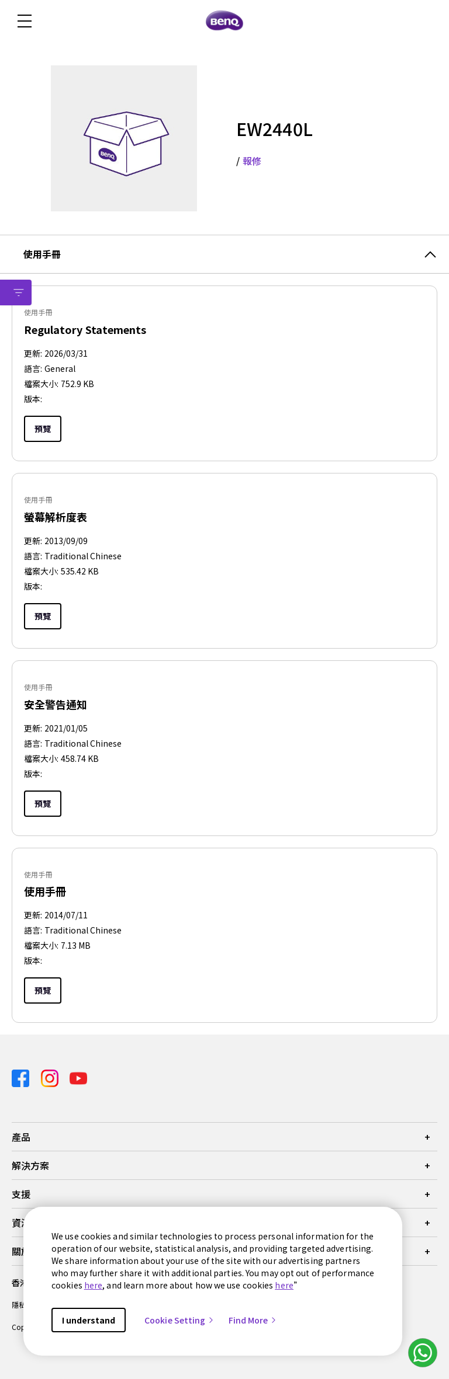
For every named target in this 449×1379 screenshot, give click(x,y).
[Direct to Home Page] (224, 21)
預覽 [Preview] (42, 428)
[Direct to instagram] (51, 1077)
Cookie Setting (179, 1320)
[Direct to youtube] (78, 1077)
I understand (88, 1320)
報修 (252, 161)
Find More (253, 1320)
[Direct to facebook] (22, 1077)
